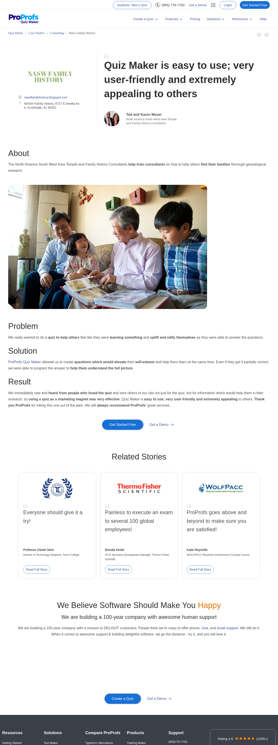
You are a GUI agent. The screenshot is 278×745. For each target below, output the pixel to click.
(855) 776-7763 (173, 5)
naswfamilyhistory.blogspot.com (45, 97)
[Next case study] (266, 36)
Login (228, 5)
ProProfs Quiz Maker (24, 362)
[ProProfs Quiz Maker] (23, 19)
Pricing (195, 19)
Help (263, 19)
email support (227, 628)
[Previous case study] (259, 36)
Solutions (214, 19)
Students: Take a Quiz (132, 5)
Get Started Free (254, 5)
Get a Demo (198, 5)
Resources (240, 19)
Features (171, 19)
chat (204, 628)
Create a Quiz (143, 19)
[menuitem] (132, 5)
